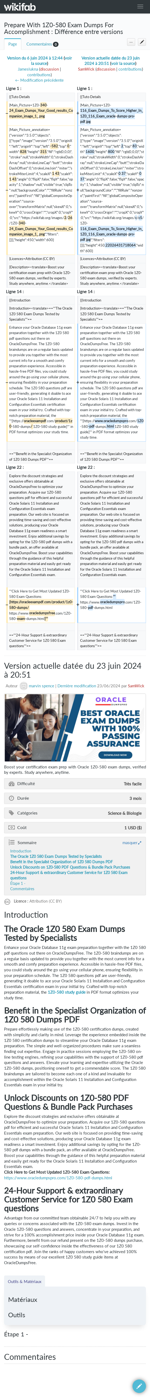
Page (12, 44)
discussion (49, 69)
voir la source (123, 63)
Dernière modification (76, 686)
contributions (39, 74)
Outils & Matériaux (24, 1281)
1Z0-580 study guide (67, 992)
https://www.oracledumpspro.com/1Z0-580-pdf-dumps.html (58, 1178)
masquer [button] (129, 842)
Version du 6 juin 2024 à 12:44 (35, 58)
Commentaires (39, 44)
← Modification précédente (39, 80)
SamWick (136, 686)
